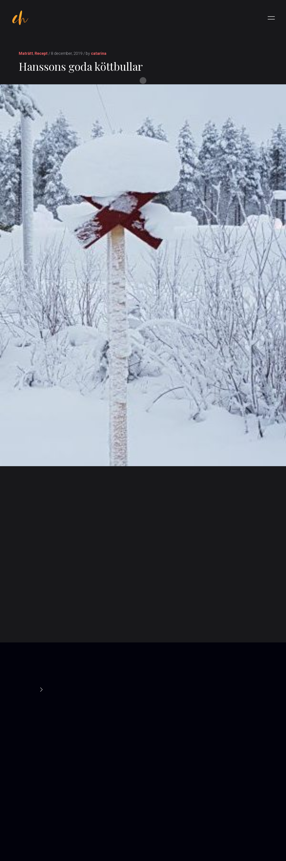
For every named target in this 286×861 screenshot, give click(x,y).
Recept (41, 53)
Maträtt (26, 53)
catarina (98, 53)
